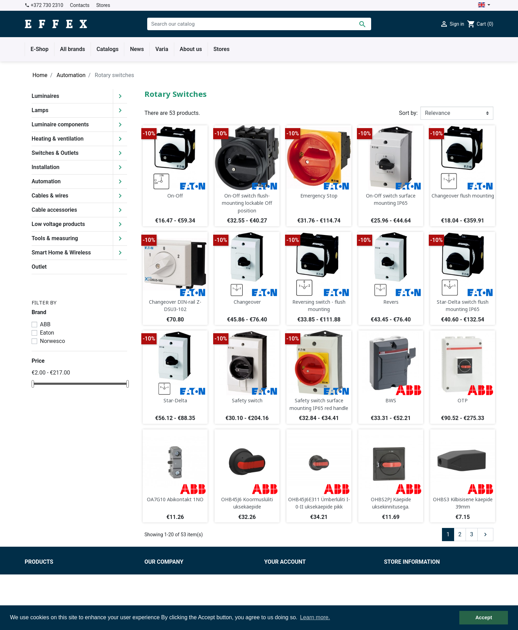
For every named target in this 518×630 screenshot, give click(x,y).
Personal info (280, 573)
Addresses (277, 598)
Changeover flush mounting (463, 195)
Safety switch (247, 400)
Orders (272, 581)
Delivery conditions (167, 581)
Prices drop (39, 573)
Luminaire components (60, 124)
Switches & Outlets (55, 153)
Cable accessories (54, 210)
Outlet (39, 266)
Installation (45, 167)
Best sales (37, 589)
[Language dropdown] (484, 5)
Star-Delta (175, 400)
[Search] (259, 24)
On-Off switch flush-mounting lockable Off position (247, 203)
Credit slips (278, 589)
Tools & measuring (55, 238)
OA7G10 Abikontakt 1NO (175, 499)
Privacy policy (161, 589)
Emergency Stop (318, 195)
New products (42, 581)
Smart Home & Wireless (61, 252)
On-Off (175, 195)
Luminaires (45, 96)
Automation (46, 181)
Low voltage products (58, 224)
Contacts (80, 5)
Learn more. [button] (315, 617)
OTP (463, 400)
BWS (390, 400)
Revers (391, 302)
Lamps (40, 110)
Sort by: (408, 113)
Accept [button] (483, 617)
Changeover (247, 302)
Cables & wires (50, 195)
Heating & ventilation (58, 138)
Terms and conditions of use (179, 573)
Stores (103, 5)
